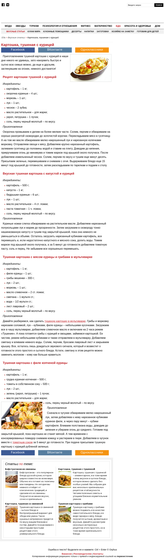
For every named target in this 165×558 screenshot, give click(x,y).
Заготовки (103, 31)
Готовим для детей (148, 31)
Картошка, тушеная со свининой (24, 503)
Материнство (103, 26)
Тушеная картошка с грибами (75, 503)
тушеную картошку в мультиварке (65, 321)
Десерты (76, 31)
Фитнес (86, 26)
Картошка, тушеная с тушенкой (76, 469)
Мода (8, 26)
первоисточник (125, 556)
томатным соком (22, 442)
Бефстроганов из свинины (20, 469)
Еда (118, 26)
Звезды (21, 26)
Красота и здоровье (138, 26)
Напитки (89, 31)
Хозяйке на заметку (123, 31)
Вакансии (67, 554)
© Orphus (112, 549)
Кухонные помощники (56, 31)
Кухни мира (34, 31)
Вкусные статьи (15, 31)
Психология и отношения (59, 26)
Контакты (98, 554)
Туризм (34, 26)
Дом (157, 26)
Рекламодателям (82, 554)
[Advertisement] (139, 60)
